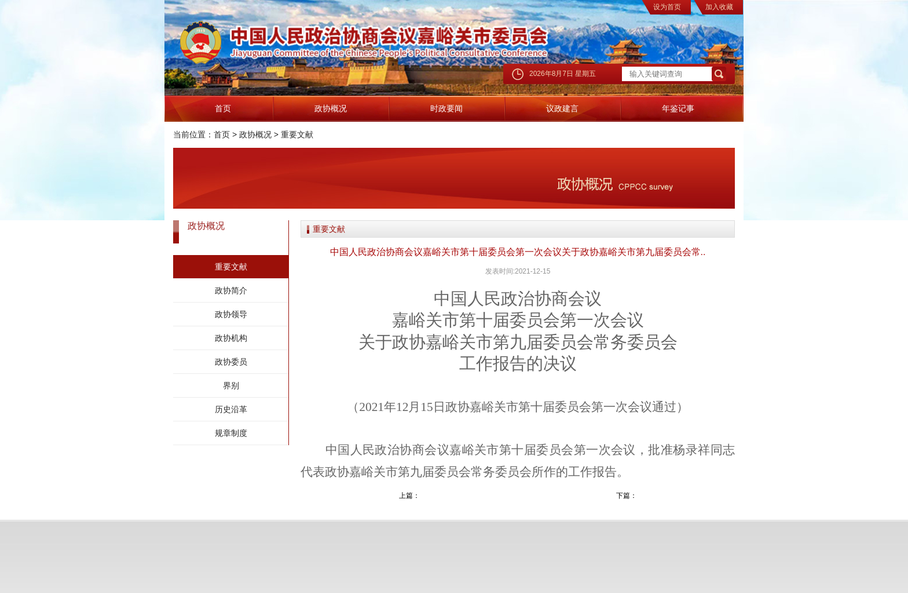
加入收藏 (719, 7)
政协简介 (231, 290)
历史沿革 (231, 409)
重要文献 (297, 134)
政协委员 (231, 361)
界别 (231, 385)
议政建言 (562, 108)
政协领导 (231, 314)
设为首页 (667, 7)
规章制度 (231, 433)
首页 (223, 108)
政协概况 (330, 108)
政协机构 (231, 338)
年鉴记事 (678, 108)
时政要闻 (446, 108)
